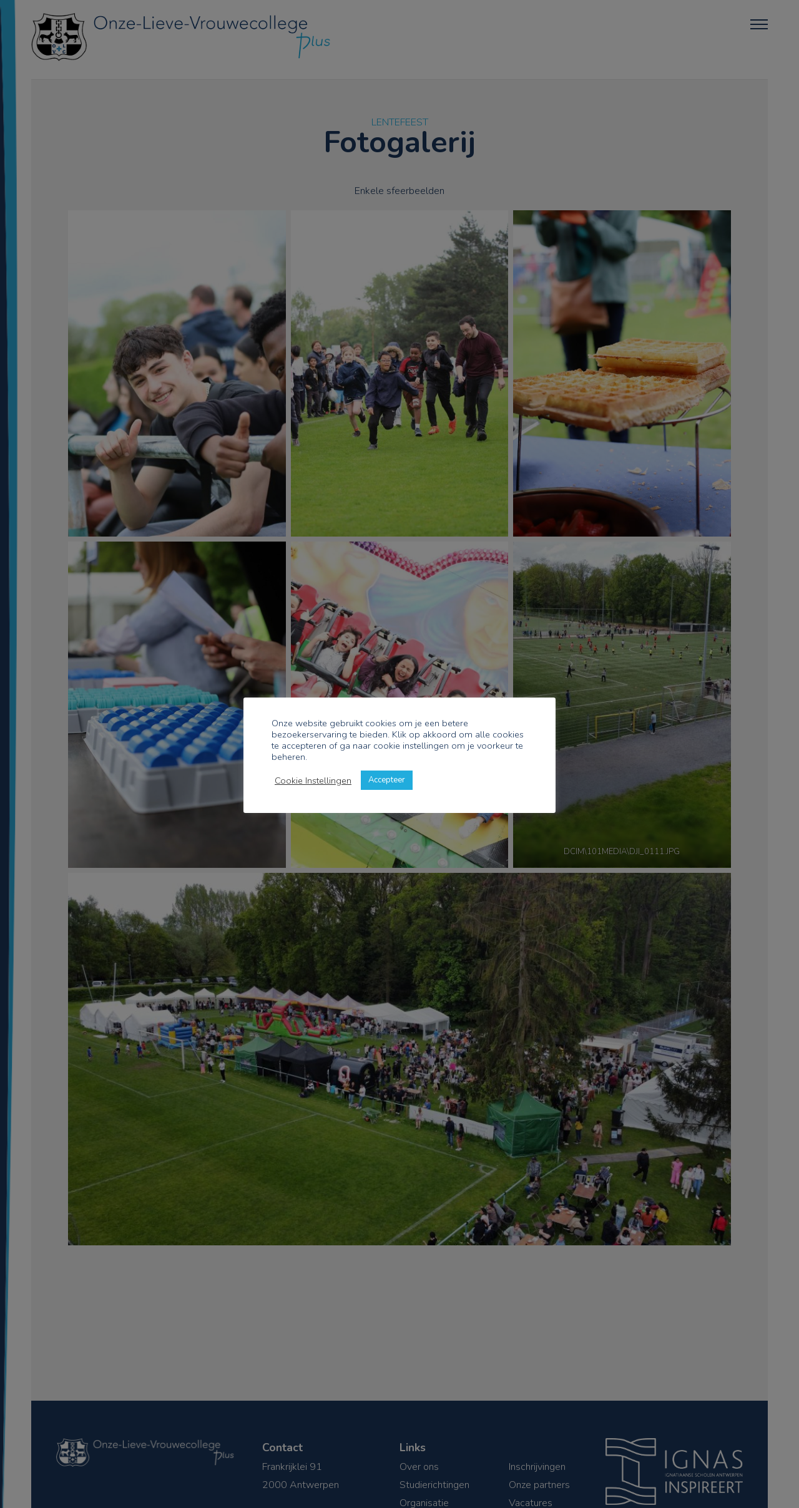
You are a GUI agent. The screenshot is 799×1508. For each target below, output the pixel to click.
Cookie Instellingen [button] (313, 780)
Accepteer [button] (386, 780)
